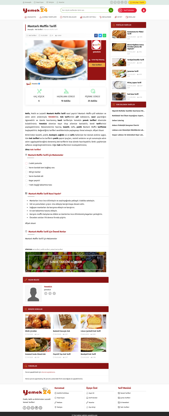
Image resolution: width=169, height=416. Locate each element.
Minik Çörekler (31, 331)
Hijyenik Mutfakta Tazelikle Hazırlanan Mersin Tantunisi (128, 111)
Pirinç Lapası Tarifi (134, 83)
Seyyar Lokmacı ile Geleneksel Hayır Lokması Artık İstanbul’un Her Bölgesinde (128, 135)
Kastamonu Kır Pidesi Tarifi (135, 33)
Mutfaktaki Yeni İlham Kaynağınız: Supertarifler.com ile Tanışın (128, 116)
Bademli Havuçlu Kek (61, 331)
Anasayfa (31, 29)
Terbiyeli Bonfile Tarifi (135, 60)
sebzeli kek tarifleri (56, 249)
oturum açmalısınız (48, 372)
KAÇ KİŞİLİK (39, 96)
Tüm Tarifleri (97, 65)
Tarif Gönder (129, 10)
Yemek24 (36, 84)
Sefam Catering (118, 121)
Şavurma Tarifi (132, 71)
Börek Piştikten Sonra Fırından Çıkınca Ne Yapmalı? (135, 47)
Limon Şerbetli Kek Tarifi (91, 331)
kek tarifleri (36, 249)
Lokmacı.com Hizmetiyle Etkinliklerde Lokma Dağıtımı (128, 130)
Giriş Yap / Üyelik (138, 2)
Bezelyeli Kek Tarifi (88, 354)
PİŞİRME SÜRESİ (92, 96)
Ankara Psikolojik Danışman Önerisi (125, 125)
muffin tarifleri (45, 249)
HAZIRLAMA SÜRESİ (66, 96)
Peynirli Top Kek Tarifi (62, 354)
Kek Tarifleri (39, 29)
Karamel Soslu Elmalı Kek (35, 354)
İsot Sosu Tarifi (132, 94)
